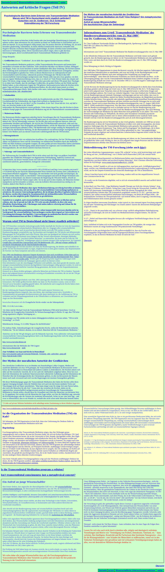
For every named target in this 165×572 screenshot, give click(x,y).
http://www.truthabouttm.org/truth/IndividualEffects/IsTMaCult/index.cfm (30, 408)
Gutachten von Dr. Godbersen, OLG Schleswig (41, 20)
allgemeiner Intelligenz (29, 443)
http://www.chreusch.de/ (11, 348)
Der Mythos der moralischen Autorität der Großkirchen (111, 14)
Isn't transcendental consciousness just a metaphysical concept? (38, 474)
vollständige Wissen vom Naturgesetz (145, 485)
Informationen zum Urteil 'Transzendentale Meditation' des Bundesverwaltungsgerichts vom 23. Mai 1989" (119, 34)
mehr (24, 348)
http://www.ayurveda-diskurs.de (14, 342)
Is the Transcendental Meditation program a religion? (32, 469)
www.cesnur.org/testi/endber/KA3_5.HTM (117, 162)
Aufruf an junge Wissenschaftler (100, 22)
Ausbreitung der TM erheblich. (62, 515)
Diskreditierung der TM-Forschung (41, 23)
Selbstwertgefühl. (47, 443)
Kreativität (16, 443)
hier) (143, 147)
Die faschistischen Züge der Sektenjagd (104, 24)
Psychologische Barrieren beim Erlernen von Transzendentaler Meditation (41, 15)
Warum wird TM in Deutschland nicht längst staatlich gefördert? (41, 221)
